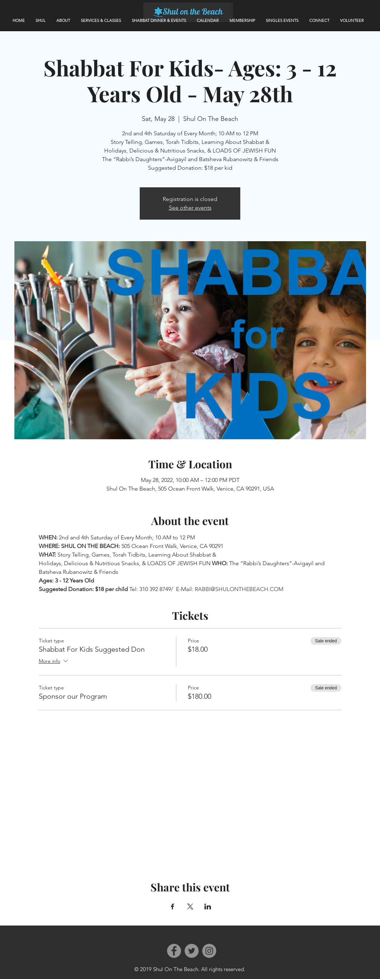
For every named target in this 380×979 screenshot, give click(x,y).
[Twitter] (192, 951)
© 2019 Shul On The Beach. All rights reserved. (189, 969)
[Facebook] (174, 951)
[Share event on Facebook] (172, 906)
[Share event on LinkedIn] (207, 906)
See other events (190, 207)
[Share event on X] (190, 906)
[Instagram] (209, 951)
